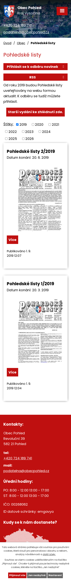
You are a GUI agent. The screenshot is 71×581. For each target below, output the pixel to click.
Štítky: (8, 124)
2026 (29, 138)
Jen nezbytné (37, 575)
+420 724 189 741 (17, 25)
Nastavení (55, 575)
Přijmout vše (17, 575)
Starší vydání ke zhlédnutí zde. (35, 112)
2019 (23, 124)
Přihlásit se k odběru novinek (36, 66)
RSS (47, 77)
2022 (13, 131)
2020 (39, 124)
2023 (29, 131)
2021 (55, 124)
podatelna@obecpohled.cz (26, 32)
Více (12, 239)
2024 (46, 131)
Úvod (7, 43)
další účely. (49, 554)
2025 (13, 138)
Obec (21, 43)
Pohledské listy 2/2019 (31, 151)
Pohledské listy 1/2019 (30, 284)
